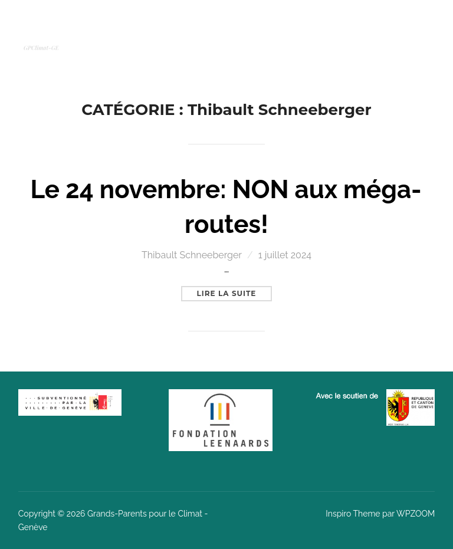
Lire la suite (235, 292)
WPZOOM (415, 513)
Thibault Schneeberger (192, 255)
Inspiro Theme (353, 513)
